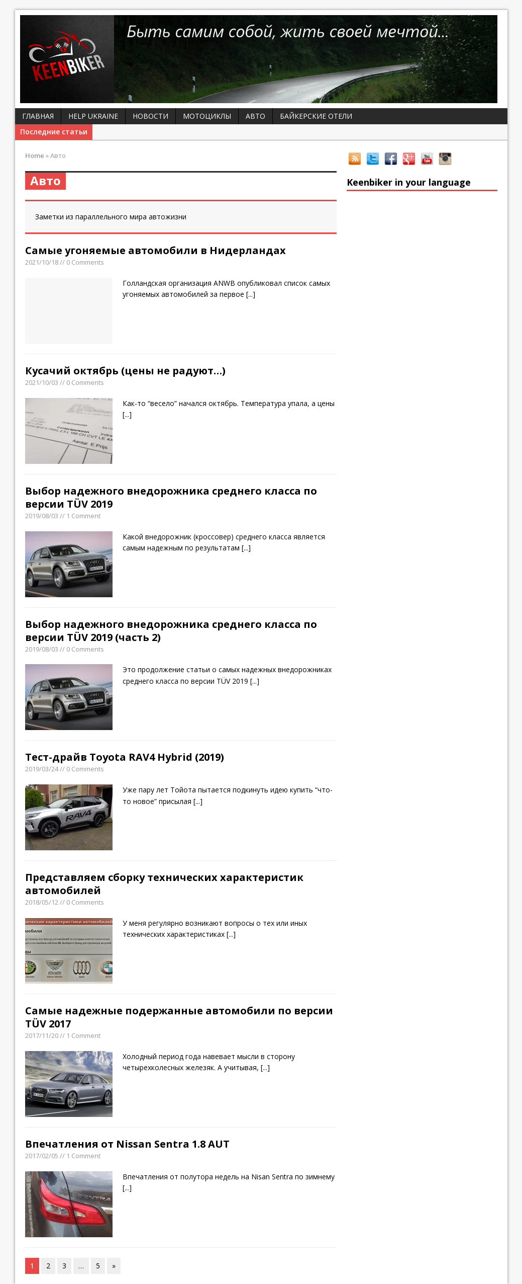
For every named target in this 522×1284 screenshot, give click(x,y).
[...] (250, 294)
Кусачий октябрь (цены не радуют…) (125, 370)
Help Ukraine (93, 116)
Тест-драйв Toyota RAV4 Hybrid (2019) (124, 757)
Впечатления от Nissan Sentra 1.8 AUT (127, 1144)
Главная (38, 116)
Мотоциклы (207, 116)
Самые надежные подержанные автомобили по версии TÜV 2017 (179, 1017)
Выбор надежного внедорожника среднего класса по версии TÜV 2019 (171, 497)
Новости (150, 116)
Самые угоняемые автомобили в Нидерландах (155, 250)
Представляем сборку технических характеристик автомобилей (164, 883)
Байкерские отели (316, 116)
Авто (255, 116)
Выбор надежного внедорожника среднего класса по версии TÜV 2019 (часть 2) (171, 630)
